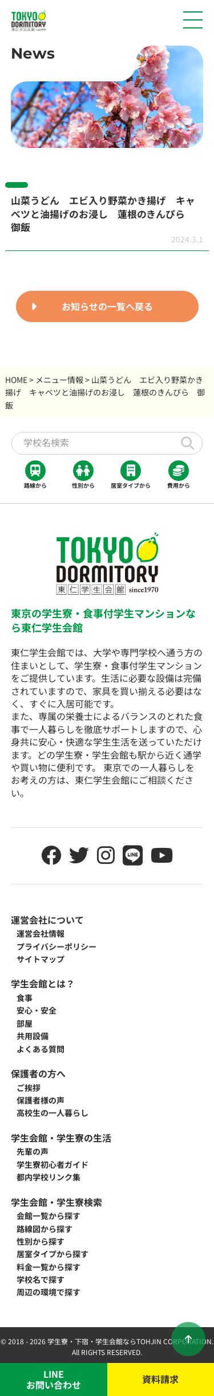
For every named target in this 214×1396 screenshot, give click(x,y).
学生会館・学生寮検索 (56, 1202)
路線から (35, 474)
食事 (25, 997)
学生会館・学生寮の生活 (61, 1137)
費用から (178, 474)
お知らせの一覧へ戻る (107, 306)
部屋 (25, 1023)
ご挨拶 (29, 1087)
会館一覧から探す (48, 1215)
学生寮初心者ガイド (52, 1164)
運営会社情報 (40, 933)
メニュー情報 (59, 379)
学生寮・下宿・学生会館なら (91, 1341)
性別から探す (40, 1241)
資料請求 (160, 1379)
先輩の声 (33, 1151)
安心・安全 (36, 1010)
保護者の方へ (38, 1073)
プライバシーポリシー (56, 946)
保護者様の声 (40, 1100)
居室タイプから (131, 474)
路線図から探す (44, 1228)
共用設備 (33, 1035)
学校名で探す (40, 1279)
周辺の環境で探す (48, 1292)
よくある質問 (40, 1049)
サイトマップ (40, 959)
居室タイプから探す (52, 1253)
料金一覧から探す (48, 1267)
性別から (83, 474)
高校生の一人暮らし (52, 1112)
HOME (16, 379)
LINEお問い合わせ (53, 1379)
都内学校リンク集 (48, 1177)
